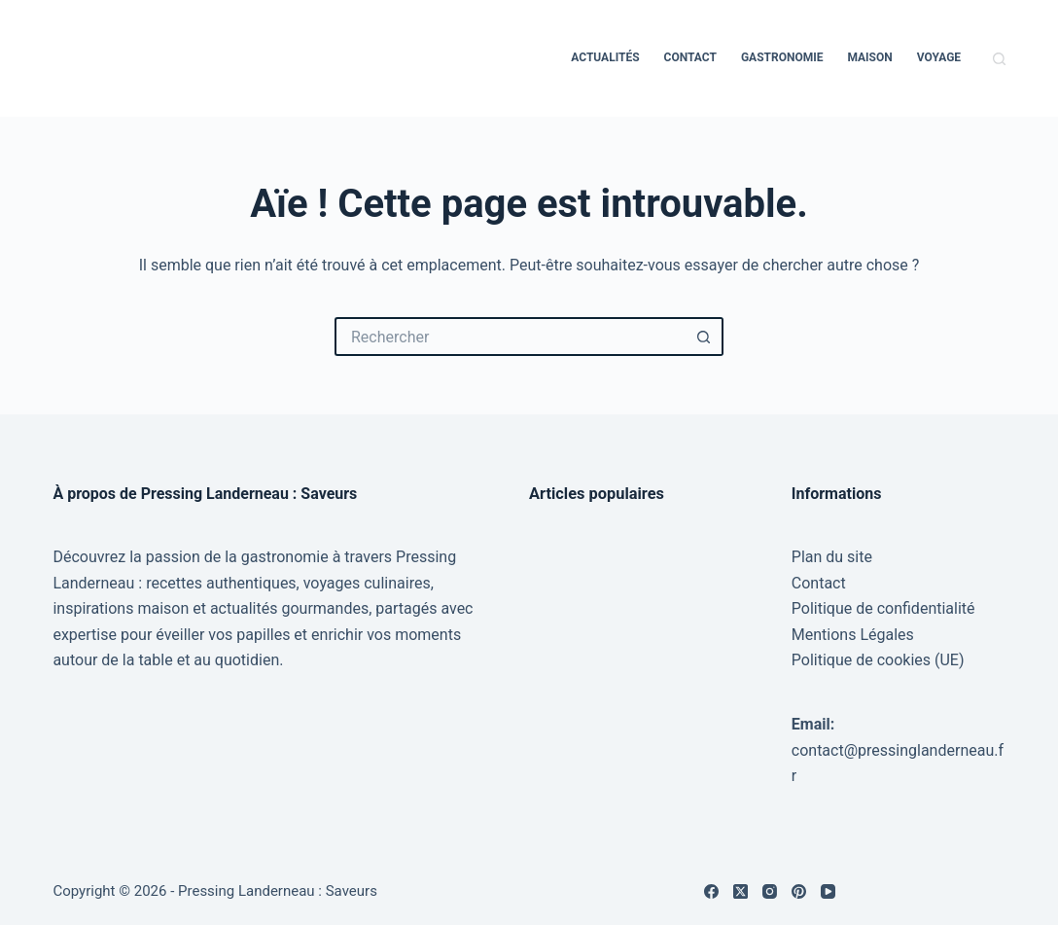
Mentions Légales (853, 634)
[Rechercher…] (510, 336)
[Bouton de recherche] (704, 336)
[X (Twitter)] (740, 891)
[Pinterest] (799, 891)
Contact (690, 57)
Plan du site (832, 557)
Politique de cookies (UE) (878, 660)
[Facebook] (711, 891)
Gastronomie (782, 57)
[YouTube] (828, 891)
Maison (869, 57)
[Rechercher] (999, 59)
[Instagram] (769, 891)
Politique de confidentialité (883, 608)
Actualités (605, 57)
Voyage (939, 57)
